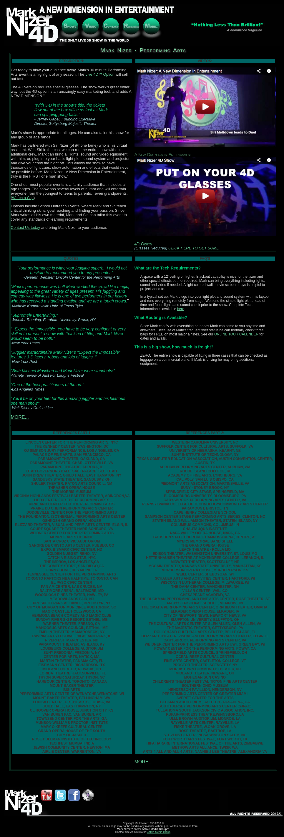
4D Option (143, 243)
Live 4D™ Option (99, 74)
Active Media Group (158, 832)
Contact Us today (25, 227)
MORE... (20, 417)
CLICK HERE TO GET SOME (193, 248)
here (180, 309)
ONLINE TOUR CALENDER (236, 334)
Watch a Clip (23, 198)
